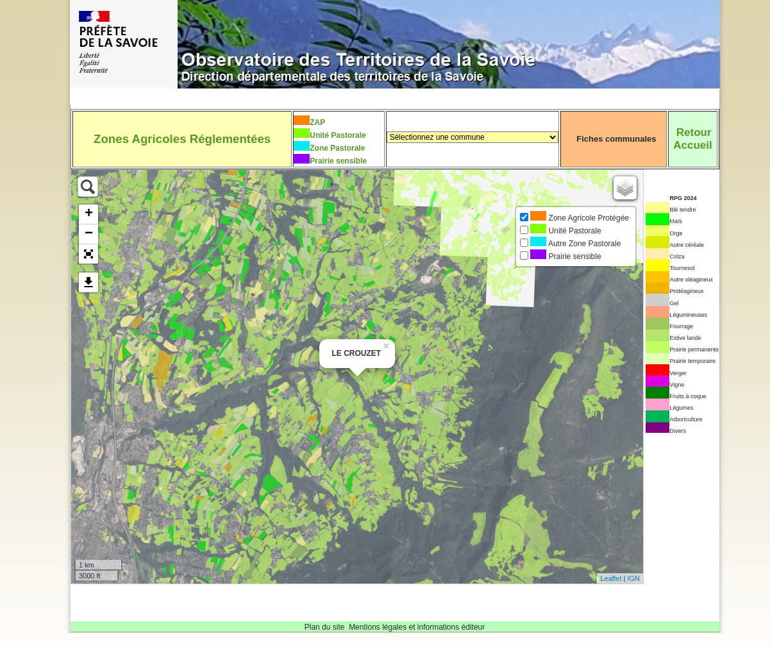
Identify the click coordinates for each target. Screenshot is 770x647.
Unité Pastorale (337, 135)
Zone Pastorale (337, 148)
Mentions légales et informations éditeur (417, 627)
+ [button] (89, 214)
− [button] (89, 234)
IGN (633, 578)
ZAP (317, 122)
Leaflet (610, 578)
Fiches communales (616, 139)
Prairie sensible (338, 160)
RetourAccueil (692, 138)
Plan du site (325, 627)
